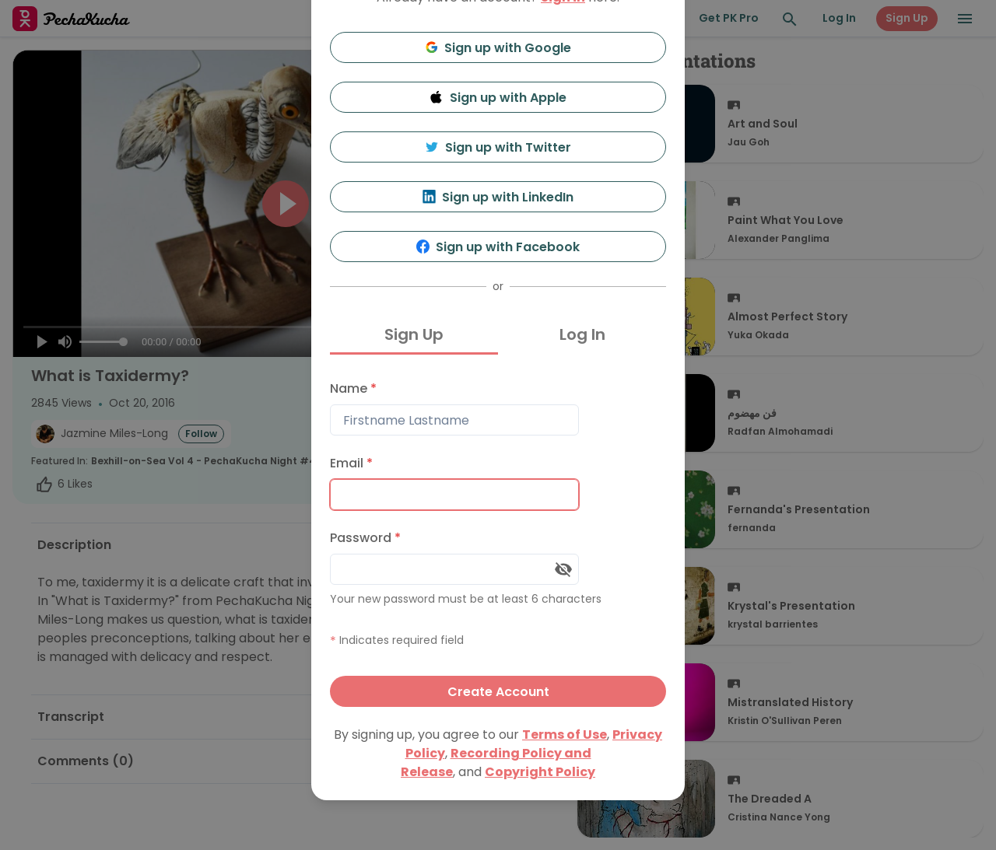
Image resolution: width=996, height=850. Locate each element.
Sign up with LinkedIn (498, 197)
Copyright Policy (540, 772)
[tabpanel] (498, 540)
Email (351, 463)
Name (353, 388)
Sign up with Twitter (498, 147)
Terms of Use (564, 734)
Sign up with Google (498, 48)
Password (365, 538)
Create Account (498, 692)
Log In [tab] (582, 334)
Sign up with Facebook (498, 247)
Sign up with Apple (498, 98)
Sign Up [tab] (414, 334)
